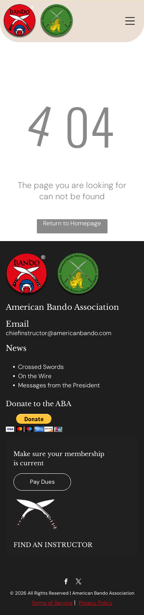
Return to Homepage (72, 223)
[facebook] (65, 582)
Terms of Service (52, 602)
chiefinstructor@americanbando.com (58, 333)
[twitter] (78, 582)
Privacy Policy (96, 602)
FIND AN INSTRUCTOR (53, 545)
